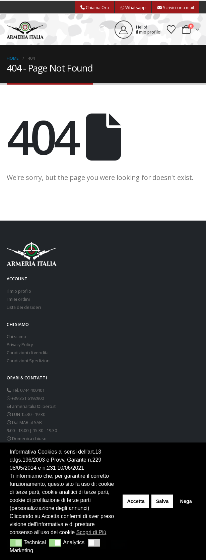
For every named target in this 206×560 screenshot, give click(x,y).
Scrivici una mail (175, 7)
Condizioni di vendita (28, 353)
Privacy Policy (20, 344)
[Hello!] (138, 29)
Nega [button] (186, 501)
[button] (103, 29)
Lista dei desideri (24, 307)
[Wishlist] (171, 29)
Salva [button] (162, 501)
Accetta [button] (135, 501)
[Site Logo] (25, 30)
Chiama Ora (94, 7)
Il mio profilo (19, 291)
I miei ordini (18, 299)
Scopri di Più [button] (91, 532)
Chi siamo (16, 336)
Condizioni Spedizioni (29, 361)
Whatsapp (133, 7)
